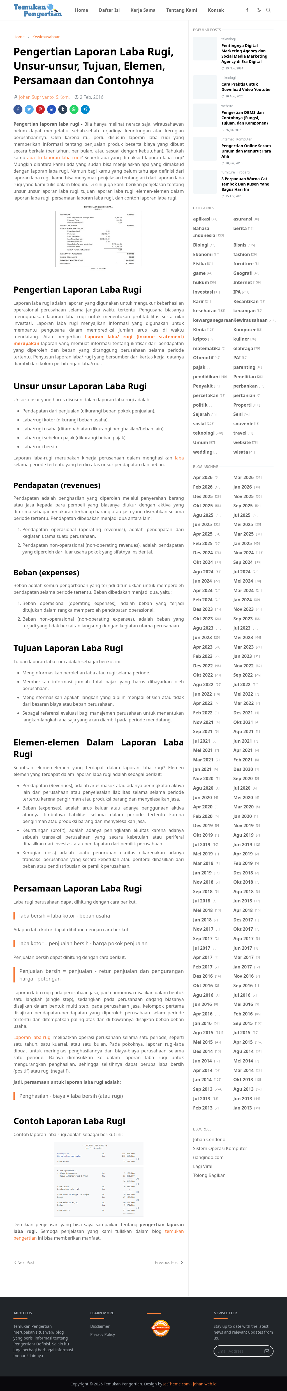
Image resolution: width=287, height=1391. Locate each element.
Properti (243, 172)
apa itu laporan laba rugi (54, 157)
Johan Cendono (209, 1139)
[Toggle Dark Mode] (258, 10)
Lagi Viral (202, 1166)
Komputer (244, 139)
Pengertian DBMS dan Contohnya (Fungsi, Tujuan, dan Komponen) (244, 118)
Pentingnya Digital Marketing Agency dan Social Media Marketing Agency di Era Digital (244, 53)
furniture (228, 172)
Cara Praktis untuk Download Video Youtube (245, 86)
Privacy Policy (102, 1334)
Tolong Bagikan (209, 1175)
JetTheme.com (176, 1384)
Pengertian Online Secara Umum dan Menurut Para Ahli (246, 151)
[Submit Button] (267, 1351)
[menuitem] (82, 10)
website (227, 106)
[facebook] (247, 10)
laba (179, 458)
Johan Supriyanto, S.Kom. (44, 97)
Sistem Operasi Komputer (220, 1148)
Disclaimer (100, 1326)
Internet (228, 139)
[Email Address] (237, 1351)
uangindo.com (208, 1157)
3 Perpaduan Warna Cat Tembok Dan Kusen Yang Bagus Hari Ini (245, 184)
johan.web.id (204, 1384)
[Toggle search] (268, 10)
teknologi (228, 39)
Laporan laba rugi (32, 1037)
